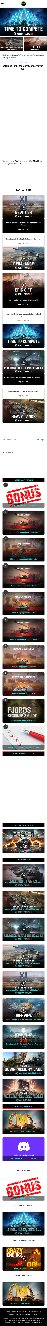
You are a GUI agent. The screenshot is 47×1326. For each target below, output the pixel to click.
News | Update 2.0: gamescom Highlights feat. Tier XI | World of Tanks (24, 991)
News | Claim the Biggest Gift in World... (23, 300)
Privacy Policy (36, 1312)
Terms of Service (15, 1314)
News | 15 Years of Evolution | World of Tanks (23, 1073)
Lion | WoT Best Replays (23, 1268)
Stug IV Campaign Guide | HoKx (23, 693)
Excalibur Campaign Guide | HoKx (23, 640)
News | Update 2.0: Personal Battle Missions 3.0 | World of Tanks (23, 937)
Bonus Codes (11, 1312)
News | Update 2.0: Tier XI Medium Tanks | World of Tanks (23, 884)
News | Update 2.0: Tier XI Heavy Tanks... (23, 391)
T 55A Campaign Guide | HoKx (23, 613)
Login (40, 440)
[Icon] (23, 875)
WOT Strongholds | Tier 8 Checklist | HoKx (23, 747)
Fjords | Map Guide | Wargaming (23, 720)
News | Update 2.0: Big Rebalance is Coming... (23, 239)
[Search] (44, 4)
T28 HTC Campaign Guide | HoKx (23, 667)
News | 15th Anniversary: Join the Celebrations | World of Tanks (23, 1099)
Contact (35, 1314)
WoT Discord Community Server (23, 1158)
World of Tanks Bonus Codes (23, 505)
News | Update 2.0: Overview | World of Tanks (23, 1019)
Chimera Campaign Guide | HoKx (23, 586)
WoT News (21, 55)
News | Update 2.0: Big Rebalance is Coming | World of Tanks (23, 964)
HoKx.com (6, 55)
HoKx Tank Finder (23, 1312)
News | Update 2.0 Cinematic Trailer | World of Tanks (23, 1045)
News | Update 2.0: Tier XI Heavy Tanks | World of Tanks (23, 911)
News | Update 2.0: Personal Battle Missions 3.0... (23, 377)
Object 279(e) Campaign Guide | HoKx (23, 532)
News (14, 55)
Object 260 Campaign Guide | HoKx (23, 559)
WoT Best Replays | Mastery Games (23, 1132)
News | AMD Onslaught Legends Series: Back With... (23, 1232)
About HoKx (26, 1314)
